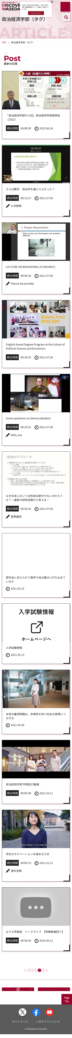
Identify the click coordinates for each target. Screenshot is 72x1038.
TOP (4, 42)
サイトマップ (20, 1025)
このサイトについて (48, 1025)
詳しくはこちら (36, 13)
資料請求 (14, 991)
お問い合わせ (52, 991)
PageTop (66, 1003)
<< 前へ (25, 970)
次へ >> (46, 970)
